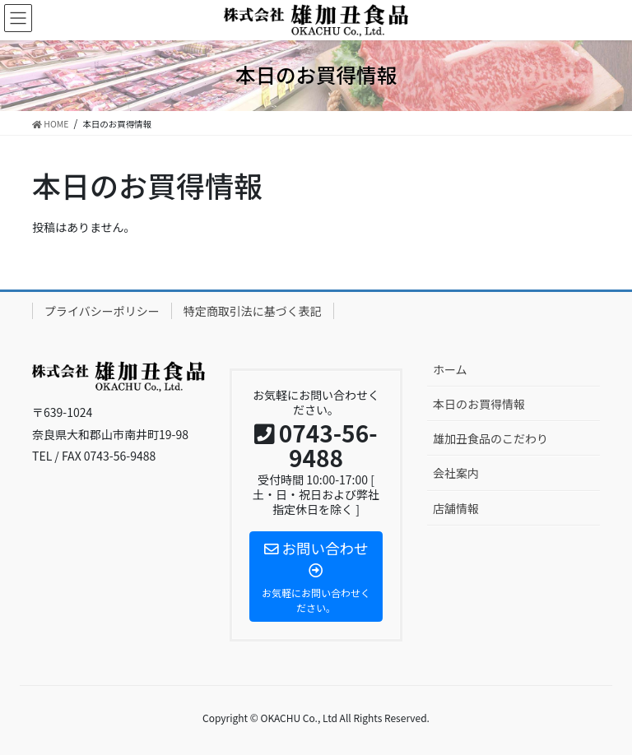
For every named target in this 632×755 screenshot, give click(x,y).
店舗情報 (456, 508)
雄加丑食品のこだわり (490, 438)
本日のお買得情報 (479, 404)
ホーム (450, 369)
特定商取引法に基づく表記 (253, 311)
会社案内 (456, 473)
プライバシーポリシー (102, 311)
